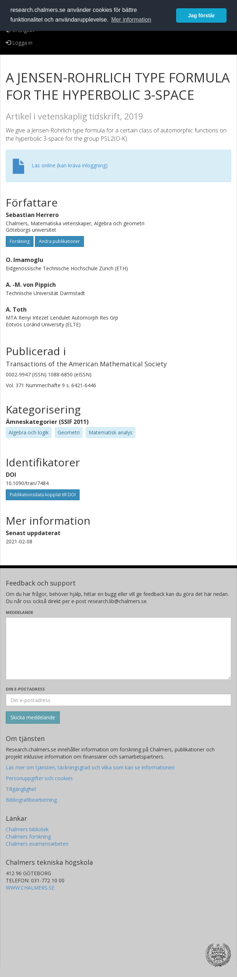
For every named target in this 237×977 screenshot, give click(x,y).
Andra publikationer (59, 241)
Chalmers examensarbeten (37, 843)
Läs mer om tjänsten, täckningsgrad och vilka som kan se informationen (90, 767)
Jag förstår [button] (201, 15)
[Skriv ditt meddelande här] (118, 648)
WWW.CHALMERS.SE (30, 887)
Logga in (19, 42)
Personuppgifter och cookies (39, 778)
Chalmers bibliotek (27, 829)
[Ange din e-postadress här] (118, 700)
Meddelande (19, 612)
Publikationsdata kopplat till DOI (43, 495)
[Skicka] (33, 717)
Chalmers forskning (28, 836)
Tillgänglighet (21, 789)
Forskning (20, 241)
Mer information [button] (131, 20)
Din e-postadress (25, 689)
